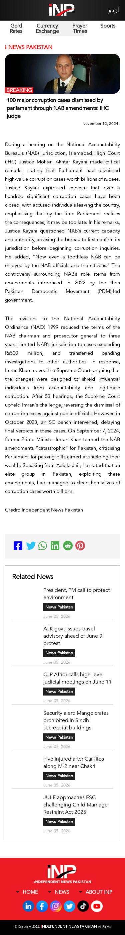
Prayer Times (79, 28)
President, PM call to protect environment (76, 594)
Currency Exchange (47, 28)
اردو (114, 10)
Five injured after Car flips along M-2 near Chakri (73, 762)
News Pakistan (59, 607)
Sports (107, 26)
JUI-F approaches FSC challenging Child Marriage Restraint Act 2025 (75, 805)
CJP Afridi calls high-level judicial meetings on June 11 (78, 678)
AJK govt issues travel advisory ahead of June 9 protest (72, 636)
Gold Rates (16, 28)
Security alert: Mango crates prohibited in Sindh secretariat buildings (76, 720)
